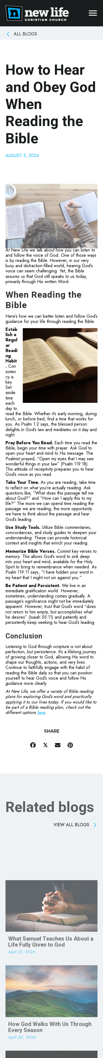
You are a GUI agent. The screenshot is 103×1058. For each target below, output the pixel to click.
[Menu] (93, 13)
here (41, 712)
